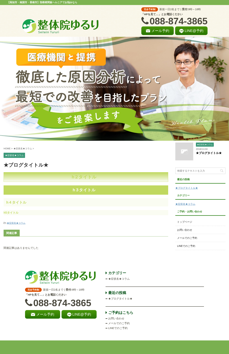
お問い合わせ (184, 229)
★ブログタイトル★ (209, 152)
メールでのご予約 (187, 237)
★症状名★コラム (16, 223)
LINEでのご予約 (186, 246)
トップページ (184, 221)
